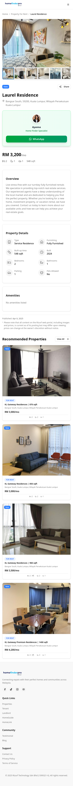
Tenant (5, 708)
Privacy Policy (8, 758)
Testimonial (7, 735)
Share (64, 86)
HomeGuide (8, 717)
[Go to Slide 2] (20, 73)
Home (5, 14)
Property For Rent (19, 14)
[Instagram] (17, 689)
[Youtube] (23, 689)
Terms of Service (10, 763)
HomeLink (7, 722)
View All (63, 339)
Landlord (6, 713)
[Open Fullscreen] (67, 63)
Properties (7, 704)
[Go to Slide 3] (32, 73)
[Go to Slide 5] (55, 73)
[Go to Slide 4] (43, 73)
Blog (4, 740)
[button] (36, 43)
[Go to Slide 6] (67, 73)
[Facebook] (4, 689)
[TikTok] (11, 689)
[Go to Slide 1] (8, 73)
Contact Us (7, 754)
